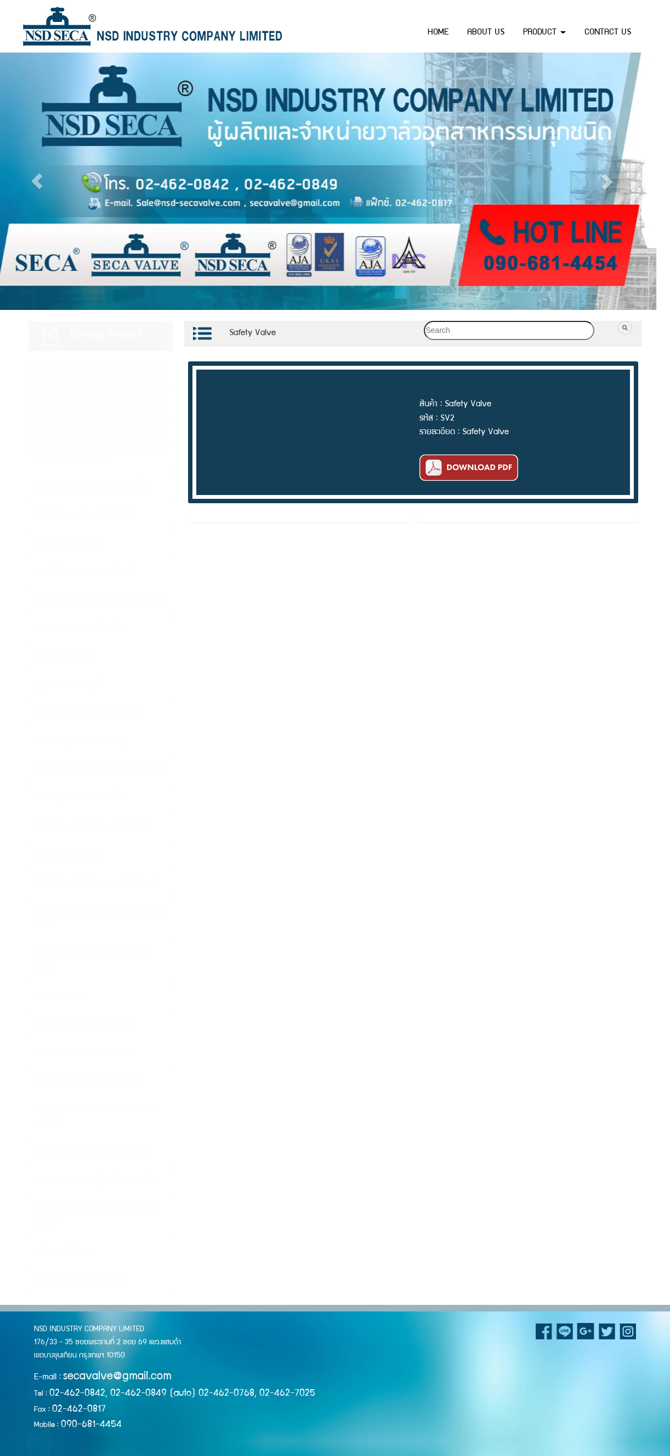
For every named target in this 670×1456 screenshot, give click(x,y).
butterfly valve (64, 657)
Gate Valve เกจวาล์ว (73, 430)
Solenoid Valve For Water (83, 1053)
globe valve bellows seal (82, 1279)
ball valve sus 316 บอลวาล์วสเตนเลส (100, 600)
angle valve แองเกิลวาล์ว (80, 628)
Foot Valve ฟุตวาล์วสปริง (80, 374)
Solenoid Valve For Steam (84, 1024)
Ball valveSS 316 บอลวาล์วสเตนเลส (98, 883)
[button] (487, 181)
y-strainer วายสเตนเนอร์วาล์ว (86, 572)
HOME (438, 33)
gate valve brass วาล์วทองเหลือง (93, 1152)
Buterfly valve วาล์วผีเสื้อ (81, 798)
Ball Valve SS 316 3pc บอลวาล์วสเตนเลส (100, 919)
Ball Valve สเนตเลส (71, 855)
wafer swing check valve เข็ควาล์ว (99, 770)
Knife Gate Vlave (69, 544)
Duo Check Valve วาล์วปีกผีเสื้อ (92, 487)
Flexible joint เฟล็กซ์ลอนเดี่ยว (88, 713)
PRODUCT (544, 33)
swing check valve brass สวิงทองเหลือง (97, 1216)
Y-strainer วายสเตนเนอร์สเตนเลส (92, 827)
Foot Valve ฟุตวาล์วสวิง (79, 402)
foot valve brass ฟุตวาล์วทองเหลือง (97, 1180)
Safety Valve (61, 996)
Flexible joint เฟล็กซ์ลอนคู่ (83, 742)
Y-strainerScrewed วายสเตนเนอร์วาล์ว (94, 961)
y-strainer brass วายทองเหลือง (89, 1081)
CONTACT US (607, 33)
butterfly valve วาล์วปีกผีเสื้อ (87, 515)
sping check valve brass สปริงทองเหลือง (98, 1117)
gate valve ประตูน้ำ (71, 685)
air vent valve (63, 1251)
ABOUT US (485, 33)
